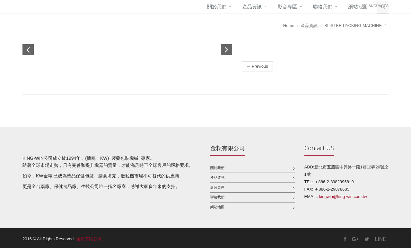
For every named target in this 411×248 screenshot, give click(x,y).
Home (288, 25)
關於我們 (216, 6)
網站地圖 (217, 207)
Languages (378, 6)
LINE (380, 239)
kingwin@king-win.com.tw (343, 196)
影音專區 (287, 6)
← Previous (257, 66)
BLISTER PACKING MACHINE (353, 25)
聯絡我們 (322, 6)
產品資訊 (252, 6)
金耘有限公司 (88, 238)
